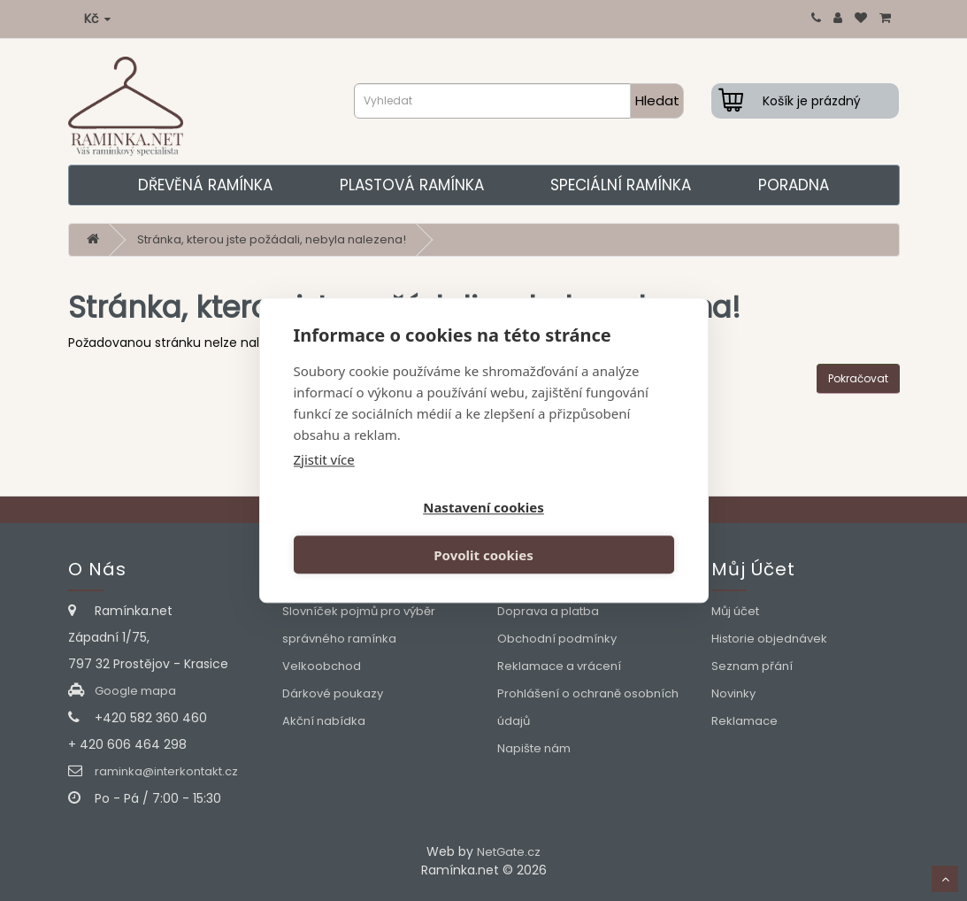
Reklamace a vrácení (559, 666)
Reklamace (744, 720)
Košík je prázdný (812, 101)
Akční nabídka (323, 720)
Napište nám (534, 748)
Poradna (793, 185)
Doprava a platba (548, 611)
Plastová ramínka (412, 185)
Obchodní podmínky (557, 638)
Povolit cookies (581, 533)
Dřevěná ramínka (205, 185)
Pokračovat (858, 378)
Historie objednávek (769, 638)
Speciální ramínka (620, 185)
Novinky (733, 693)
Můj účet (735, 611)
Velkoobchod (321, 666)
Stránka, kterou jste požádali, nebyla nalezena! (271, 239)
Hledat (657, 100)
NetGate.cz (509, 851)
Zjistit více (324, 482)
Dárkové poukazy (332, 693)
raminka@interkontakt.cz (166, 771)
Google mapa (135, 690)
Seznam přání (752, 666)
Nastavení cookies (385, 533)
